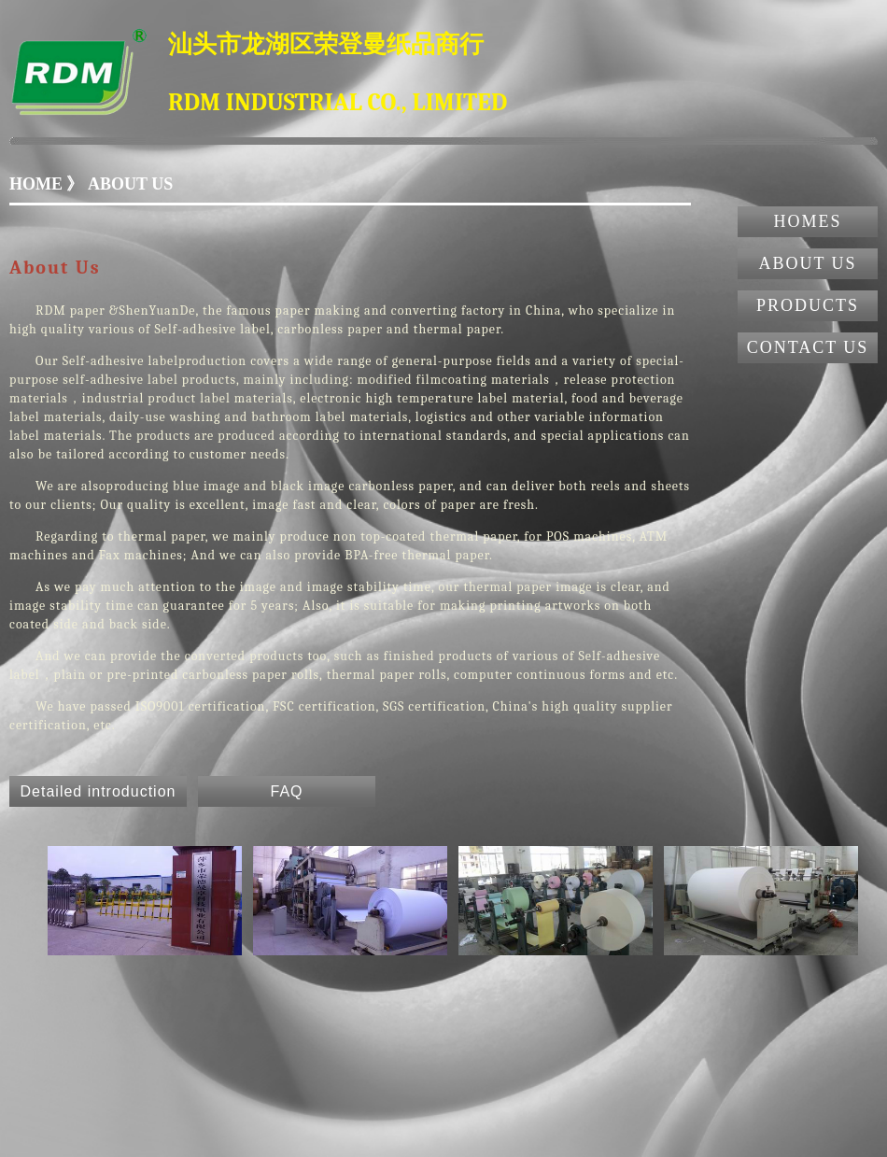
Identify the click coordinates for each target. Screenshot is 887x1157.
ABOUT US (807, 263)
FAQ (286, 791)
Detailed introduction (98, 791)
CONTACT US (808, 347)
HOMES (807, 221)
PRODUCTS (807, 305)
